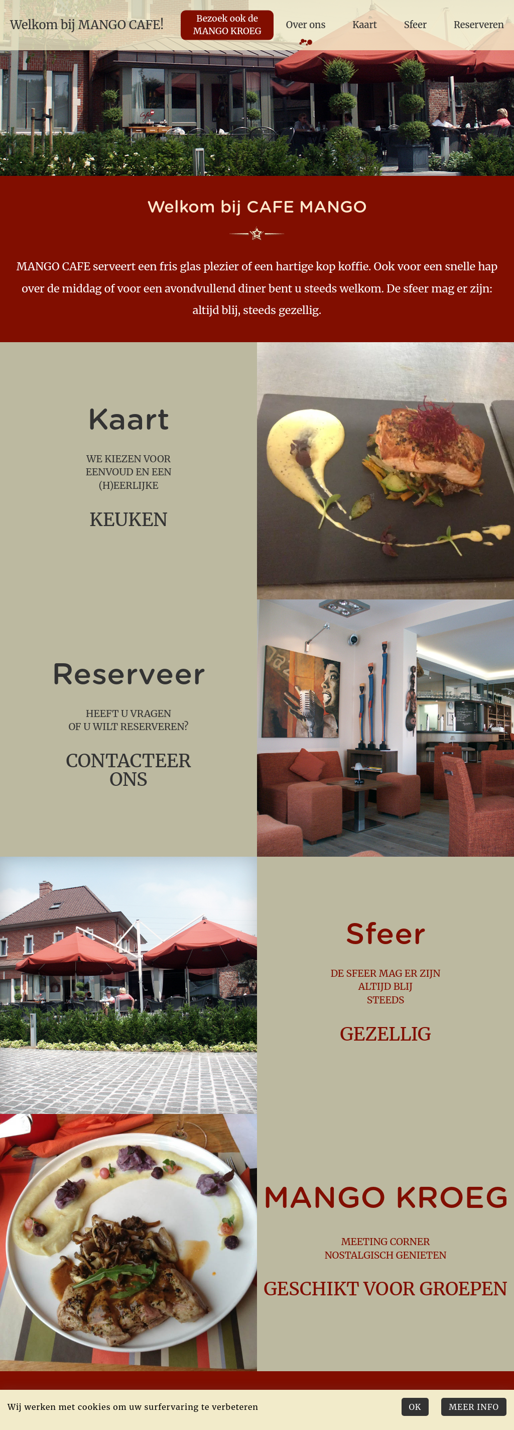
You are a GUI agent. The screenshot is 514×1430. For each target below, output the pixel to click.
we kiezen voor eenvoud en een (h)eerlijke (128, 471)
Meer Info (474, 1407)
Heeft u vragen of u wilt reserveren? (128, 727)
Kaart (364, 25)
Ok (415, 1407)
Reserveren (479, 25)
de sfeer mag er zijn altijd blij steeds (385, 985)
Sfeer (415, 25)
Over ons (306, 25)
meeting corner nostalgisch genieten (385, 1242)
